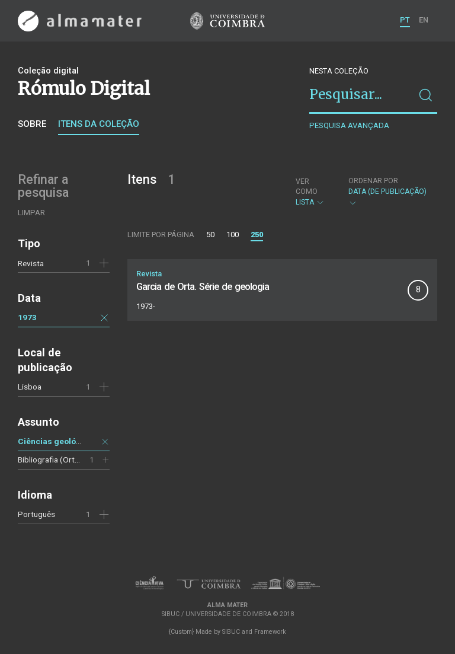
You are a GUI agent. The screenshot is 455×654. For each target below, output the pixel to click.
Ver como (307, 186)
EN (423, 19)
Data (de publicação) (387, 192)
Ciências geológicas (58, 441)
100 (232, 234)
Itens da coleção (98, 124)
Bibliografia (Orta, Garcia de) (68, 459)
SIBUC (231, 632)
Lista (312, 192)
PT (405, 19)
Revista (31, 263)
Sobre (32, 124)
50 (210, 234)
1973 (27, 317)
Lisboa (29, 386)
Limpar (31, 212)
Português (36, 514)
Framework (270, 632)
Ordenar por (373, 181)
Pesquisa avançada (349, 125)
